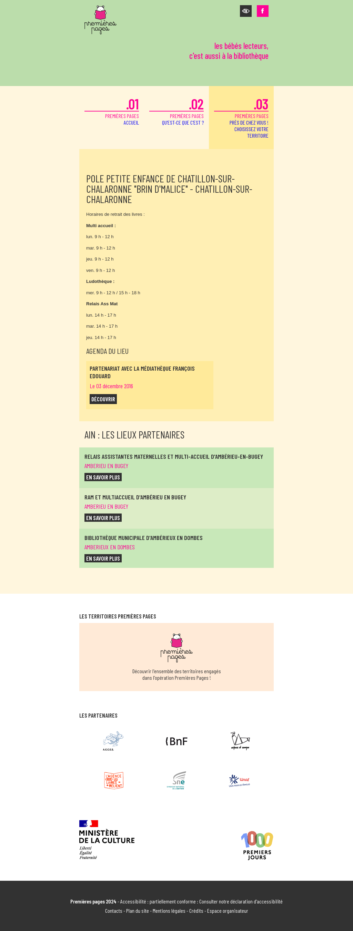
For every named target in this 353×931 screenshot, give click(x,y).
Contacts (113, 910)
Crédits (196, 910)
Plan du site (137, 910)
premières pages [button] (241, 117)
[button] (246, 11)
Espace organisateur (227, 910)
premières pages (111, 110)
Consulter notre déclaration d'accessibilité (241, 901)
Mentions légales (169, 910)
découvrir (103, 398)
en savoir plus (103, 477)
